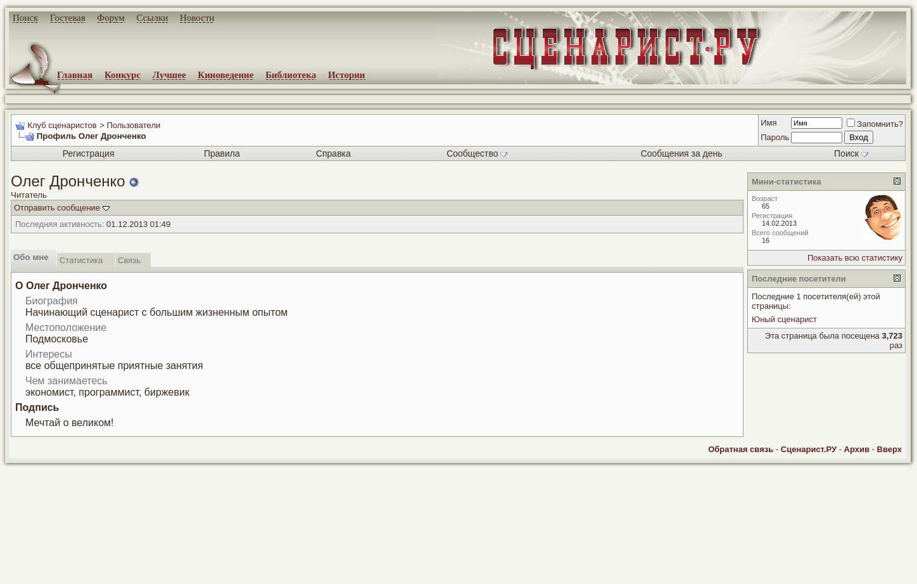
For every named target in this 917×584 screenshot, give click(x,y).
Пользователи (133, 125)
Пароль (775, 137)
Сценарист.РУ (809, 449)
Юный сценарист (784, 319)
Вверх (889, 449)
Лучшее (169, 75)
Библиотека (290, 75)
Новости (197, 18)
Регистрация (89, 153)
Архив (857, 449)
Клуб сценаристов (61, 125)
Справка (333, 153)
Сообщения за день (682, 153)
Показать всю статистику (854, 258)
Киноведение (225, 75)
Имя (768, 122)
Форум (110, 18)
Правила (222, 153)
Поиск (25, 18)
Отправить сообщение (57, 207)
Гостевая (67, 18)
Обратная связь (740, 449)
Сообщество (476, 153)
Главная (74, 75)
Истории (346, 75)
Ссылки (152, 18)
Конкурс (122, 75)
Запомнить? (875, 124)
